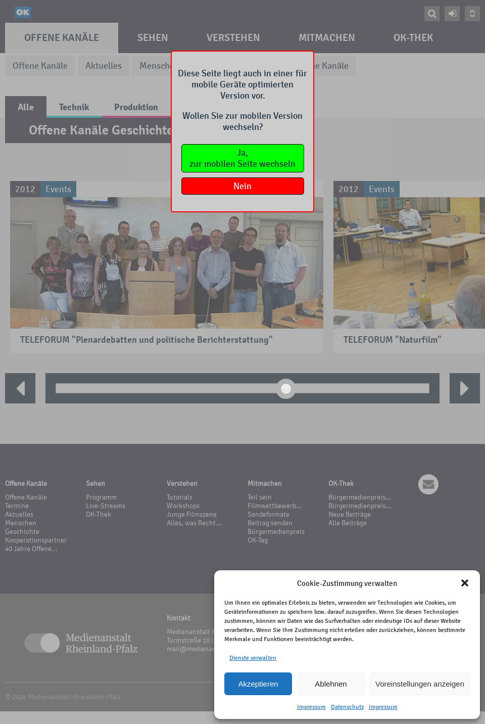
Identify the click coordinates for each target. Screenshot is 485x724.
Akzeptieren (258, 684)
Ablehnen (331, 684)
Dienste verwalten (252, 657)
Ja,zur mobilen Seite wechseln (242, 158)
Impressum (311, 706)
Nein (242, 186)
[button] (465, 583)
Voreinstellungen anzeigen (419, 684)
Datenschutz (347, 706)
